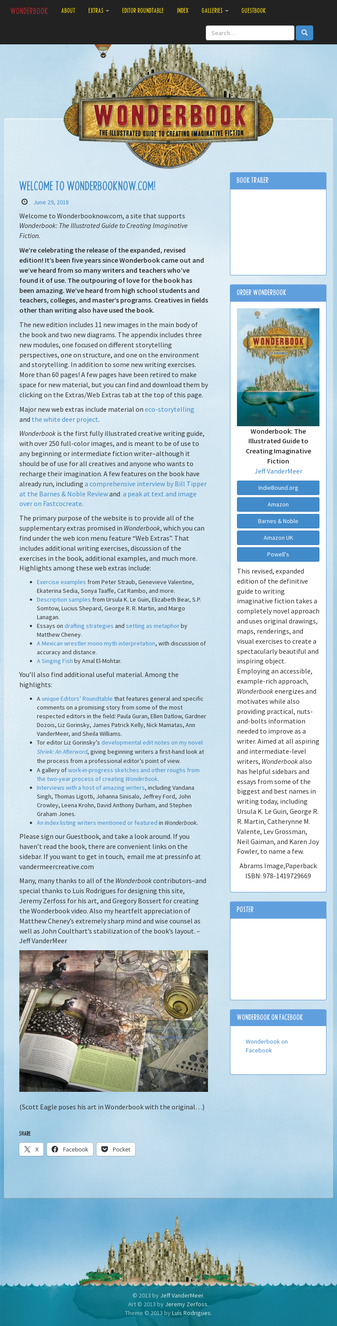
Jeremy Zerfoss (186, 1304)
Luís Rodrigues (191, 1313)
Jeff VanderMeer (278, 471)
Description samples (64, 599)
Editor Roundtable (143, 11)
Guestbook (254, 11)
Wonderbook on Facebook (270, 1017)
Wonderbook (29, 10)
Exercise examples (61, 582)
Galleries (215, 11)
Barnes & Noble (278, 521)
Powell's (278, 554)
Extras (99, 11)
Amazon (278, 504)
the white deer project (65, 419)
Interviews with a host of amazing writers (91, 787)
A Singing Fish (55, 661)
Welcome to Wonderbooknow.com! (87, 186)
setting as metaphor (152, 626)
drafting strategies (89, 626)
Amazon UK (278, 538)
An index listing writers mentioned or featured (97, 823)
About (68, 11)
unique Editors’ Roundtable (77, 698)
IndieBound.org (278, 488)
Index (183, 11)
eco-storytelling (169, 409)
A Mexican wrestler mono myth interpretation (96, 643)
